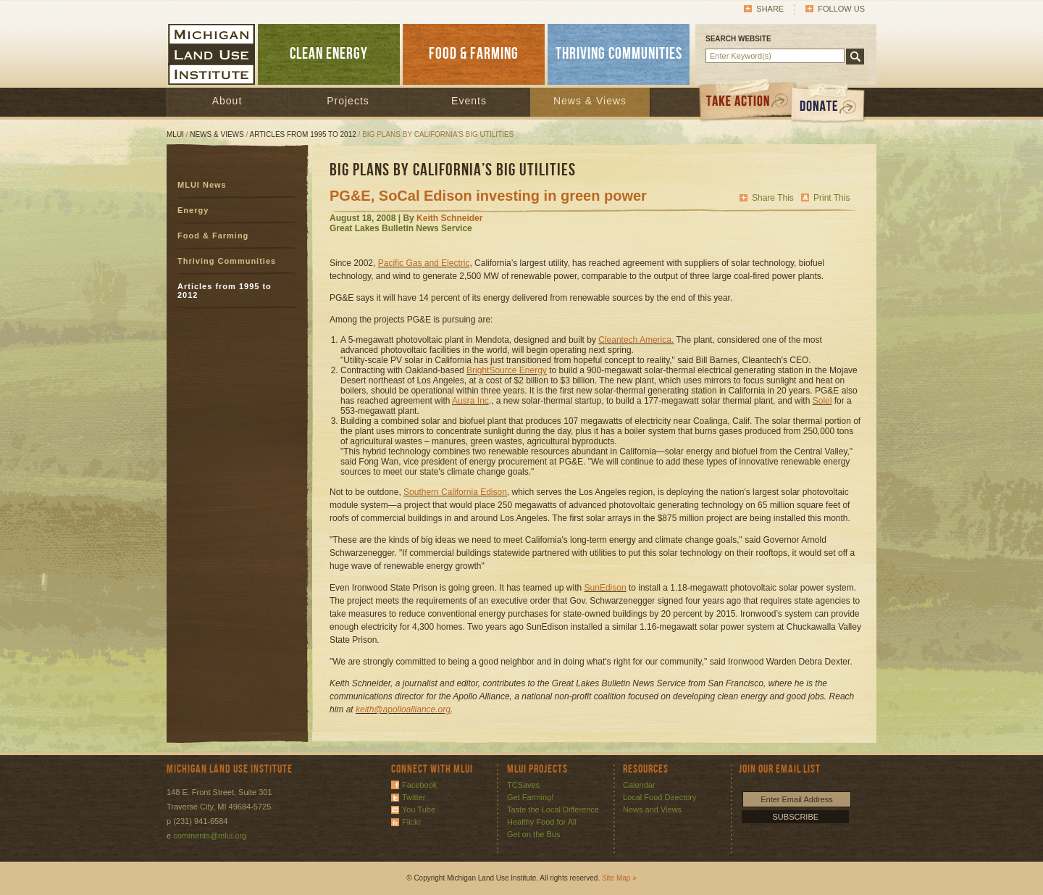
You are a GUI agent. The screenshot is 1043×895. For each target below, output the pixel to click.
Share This (773, 198)
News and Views (652, 809)
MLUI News (202, 184)
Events (469, 101)
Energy (193, 210)
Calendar (639, 784)
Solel (822, 401)
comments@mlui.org (209, 835)
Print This (831, 198)
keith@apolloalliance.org (403, 709)
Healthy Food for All (542, 821)
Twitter (413, 797)
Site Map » (619, 878)
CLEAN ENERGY (329, 54)
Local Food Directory (660, 797)
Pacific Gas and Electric (424, 263)
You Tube (418, 809)
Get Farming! (530, 797)
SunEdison (606, 588)
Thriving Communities (226, 261)
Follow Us (841, 8)
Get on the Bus (533, 834)
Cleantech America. (636, 340)
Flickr (411, 821)
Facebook (419, 784)
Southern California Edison (455, 492)
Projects (348, 101)
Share (770, 8)
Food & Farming (212, 235)
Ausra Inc (470, 401)
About (227, 101)
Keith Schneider (449, 218)
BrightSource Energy (506, 370)
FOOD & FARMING (474, 54)
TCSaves (523, 784)
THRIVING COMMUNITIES (619, 54)
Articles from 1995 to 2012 (303, 134)
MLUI (175, 134)
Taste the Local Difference (553, 809)
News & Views (590, 101)
